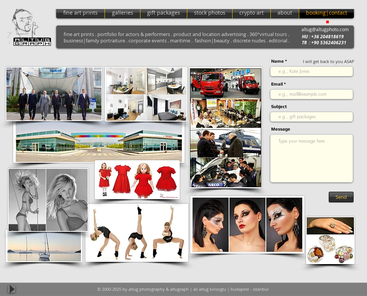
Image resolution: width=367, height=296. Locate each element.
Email (277, 84)
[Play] (11, 289)
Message (280, 129)
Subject (279, 106)
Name (277, 61)
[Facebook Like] (339, 289)
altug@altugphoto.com (325, 29)
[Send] (341, 197)
